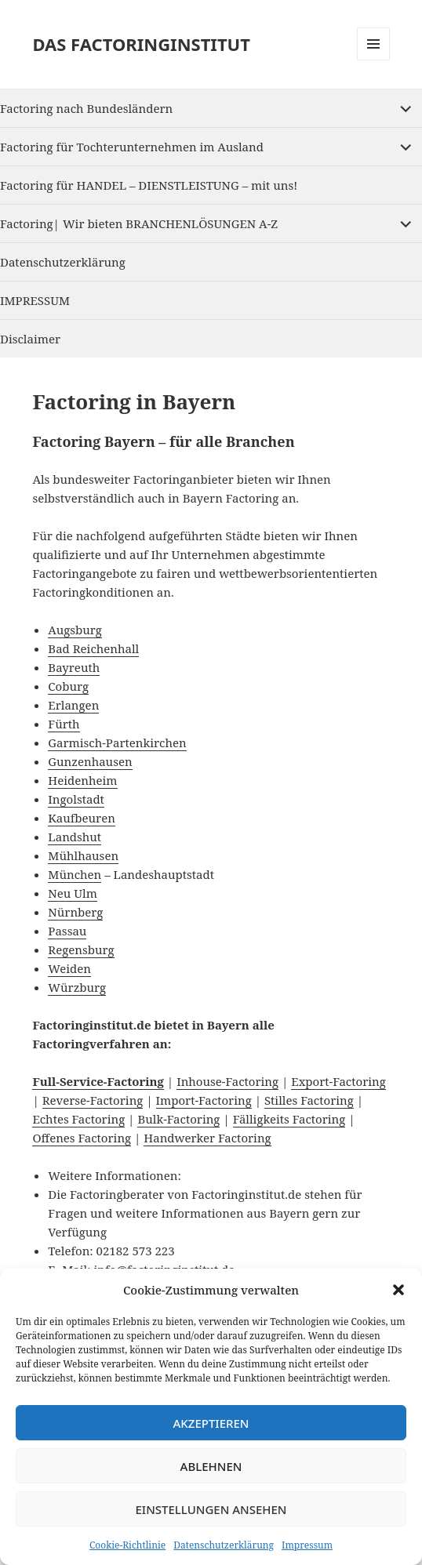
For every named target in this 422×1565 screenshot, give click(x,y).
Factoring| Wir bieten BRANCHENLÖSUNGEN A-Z (139, 223)
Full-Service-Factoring (98, 1081)
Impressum (307, 1545)
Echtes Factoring (78, 1119)
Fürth (63, 724)
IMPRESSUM (35, 300)
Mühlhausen (83, 855)
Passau (67, 931)
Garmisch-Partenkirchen (117, 742)
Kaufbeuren (81, 818)
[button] (398, 1290)
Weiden (69, 968)
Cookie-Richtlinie (127, 1545)
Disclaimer (30, 339)
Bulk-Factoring (178, 1119)
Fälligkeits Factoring (289, 1119)
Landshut (74, 836)
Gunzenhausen (90, 761)
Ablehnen (211, 1466)
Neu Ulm (72, 893)
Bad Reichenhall (93, 648)
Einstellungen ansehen (210, 1509)
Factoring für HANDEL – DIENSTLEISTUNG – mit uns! (148, 185)
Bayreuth (74, 667)
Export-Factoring (338, 1081)
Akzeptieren (211, 1423)
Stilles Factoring (309, 1100)
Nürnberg (75, 912)
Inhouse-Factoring (227, 1081)
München (74, 874)
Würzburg (77, 987)
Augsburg (75, 629)
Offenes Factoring (81, 1138)
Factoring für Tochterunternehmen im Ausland (132, 146)
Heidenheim (82, 780)
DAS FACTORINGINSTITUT (141, 44)
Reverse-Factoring (93, 1100)
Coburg (68, 686)
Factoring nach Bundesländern (86, 108)
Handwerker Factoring (207, 1138)
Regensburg (81, 949)
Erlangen (73, 705)
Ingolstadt (76, 799)
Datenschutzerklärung (223, 1545)
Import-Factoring (204, 1100)
